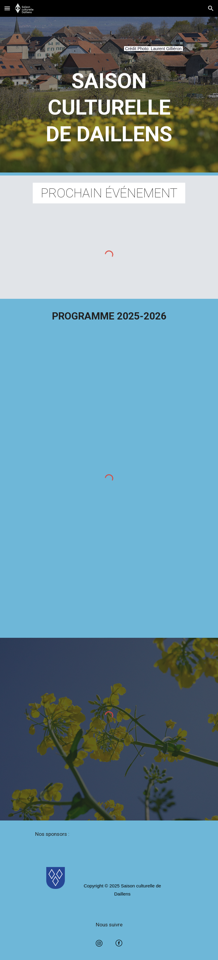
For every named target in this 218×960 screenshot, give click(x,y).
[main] (109, 52)
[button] (7, 8)
